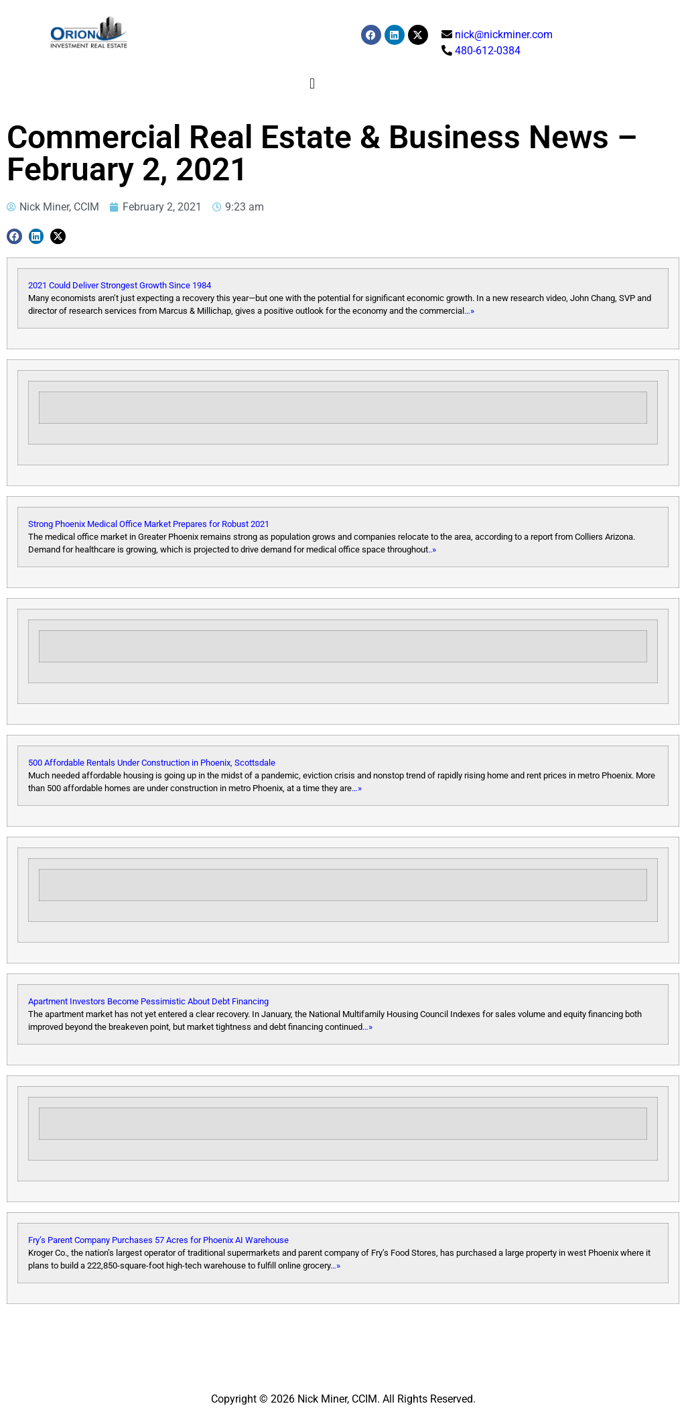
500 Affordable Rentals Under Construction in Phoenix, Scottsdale (151, 763)
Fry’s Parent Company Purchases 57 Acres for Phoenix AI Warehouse (158, 1240)
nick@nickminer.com (504, 34)
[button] (312, 83)
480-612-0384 (488, 50)
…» (469, 311)
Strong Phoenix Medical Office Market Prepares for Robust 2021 (148, 524)
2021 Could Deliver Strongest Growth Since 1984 (119, 285)
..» (432, 549)
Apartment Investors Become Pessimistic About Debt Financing (148, 1001)
